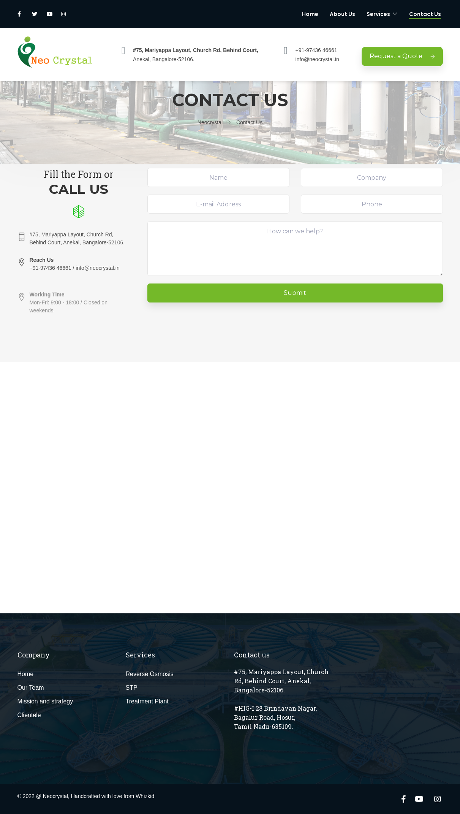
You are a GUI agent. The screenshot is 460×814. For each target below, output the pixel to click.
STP (132, 687)
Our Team (30, 687)
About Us (342, 14)
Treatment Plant (147, 701)
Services (378, 14)
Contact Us (425, 14)
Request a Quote (402, 56)
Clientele (29, 715)
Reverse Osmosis (150, 674)
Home (310, 14)
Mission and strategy (45, 701)
